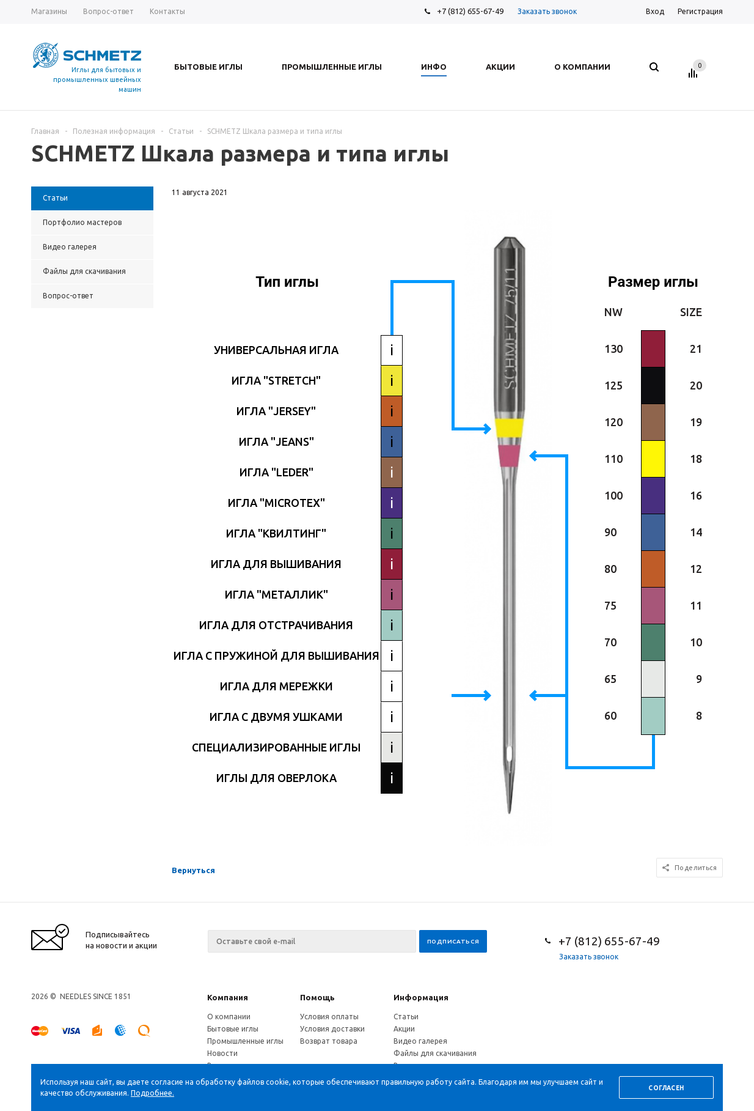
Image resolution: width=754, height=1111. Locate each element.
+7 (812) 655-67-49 (470, 11)
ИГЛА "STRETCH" (276, 380)
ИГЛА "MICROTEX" (276, 502)
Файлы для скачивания (435, 1053)
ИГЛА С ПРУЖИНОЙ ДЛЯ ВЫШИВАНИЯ (276, 655)
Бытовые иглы (232, 1029)
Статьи (406, 1017)
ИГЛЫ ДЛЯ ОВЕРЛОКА (276, 778)
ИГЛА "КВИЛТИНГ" (276, 533)
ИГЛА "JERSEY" (276, 411)
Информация (420, 997)
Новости (222, 1053)
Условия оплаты (329, 1017)
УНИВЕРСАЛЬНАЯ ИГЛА (276, 350)
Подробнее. (152, 1093)
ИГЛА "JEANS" (276, 441)
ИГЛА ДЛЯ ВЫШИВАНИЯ (276, 564)
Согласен (666, 1088)
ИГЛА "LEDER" (276, 472)
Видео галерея (420, 1041)
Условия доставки (332, 1029)
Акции (404, 1029)
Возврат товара (328, 1041)
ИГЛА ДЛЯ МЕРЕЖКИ (276, 686)
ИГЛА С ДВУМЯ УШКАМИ (276, 717)
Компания (227, 997)
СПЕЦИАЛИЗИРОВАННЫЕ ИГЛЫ (276, 747)
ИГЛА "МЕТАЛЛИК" (276, 594)
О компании (229, 1017)
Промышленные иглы (245, 1041)
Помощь (317, 997)
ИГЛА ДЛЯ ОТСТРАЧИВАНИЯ (276, 625)
